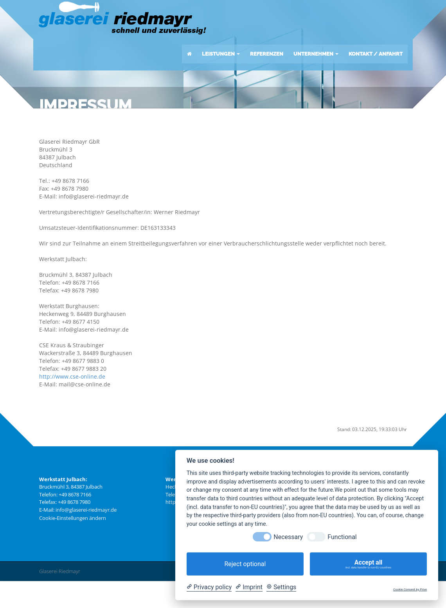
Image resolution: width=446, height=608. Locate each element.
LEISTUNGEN (220, 55)
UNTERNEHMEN (315, 55)
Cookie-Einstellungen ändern (72, 546)
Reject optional (245, 564)
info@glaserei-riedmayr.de (86, 538)
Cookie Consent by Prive (410, 589)
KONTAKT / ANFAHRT (375, 55)
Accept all (368, 564)
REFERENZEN (265, 55)
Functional (341, 537)
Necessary (288, 537)
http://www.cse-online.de (72, 405)
